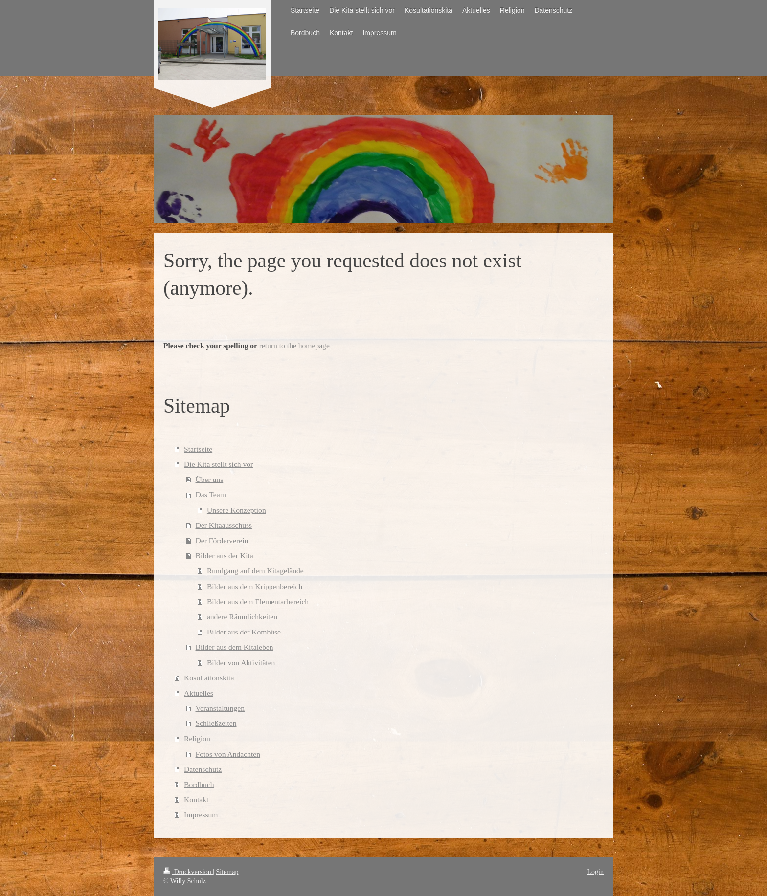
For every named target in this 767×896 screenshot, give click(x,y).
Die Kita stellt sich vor (218, 464)
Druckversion (188, 871)
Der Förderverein (222, 540)
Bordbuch (199, 784)
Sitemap (227, 871)
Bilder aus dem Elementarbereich (258, 601)
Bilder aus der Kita (224, 555)
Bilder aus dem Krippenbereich (254, 586)
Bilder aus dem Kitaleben (234, 647)
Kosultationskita (209, 678)
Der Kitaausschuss (224, 525)
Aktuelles (198, 693)
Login (595, 871)
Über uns (210, 479)
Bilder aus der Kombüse (244, 632)
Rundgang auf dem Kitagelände (255, 571)
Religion (197, 738)
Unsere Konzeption (236, 510)
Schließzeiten (216, 723)
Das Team (211, 494)
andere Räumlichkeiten (242, 616)
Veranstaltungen (220, 708)
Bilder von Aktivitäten (241, 662)
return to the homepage (294, 345)
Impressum (201, 814)
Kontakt (196, 799)
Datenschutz (203, 769)
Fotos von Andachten (228, 754)
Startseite (198, 449)
